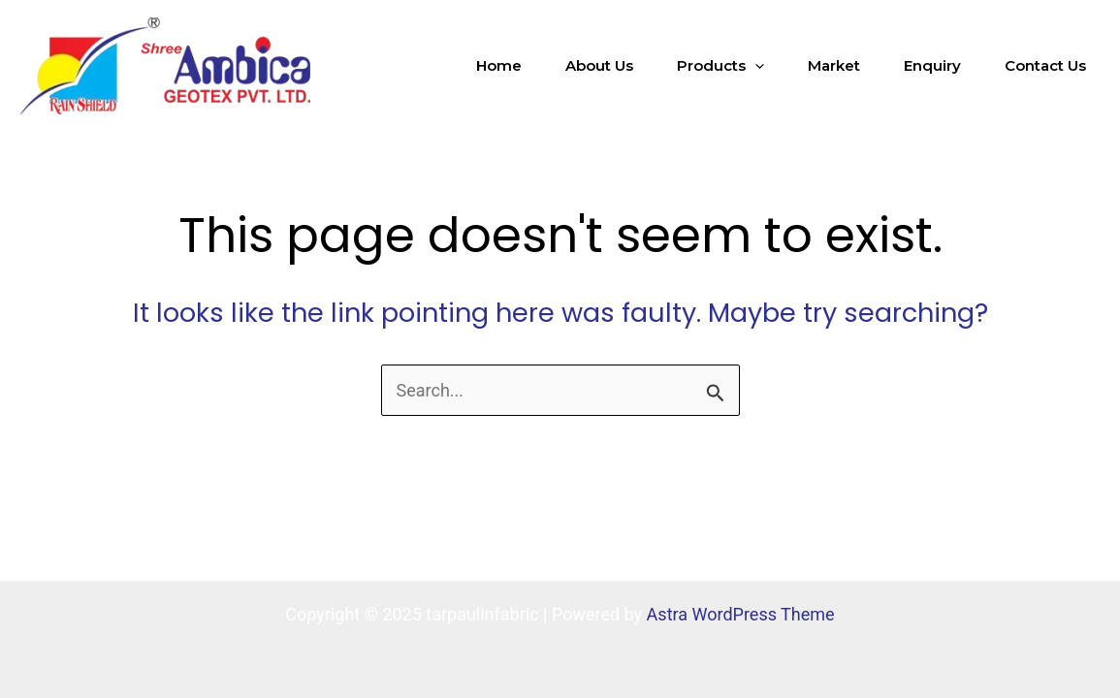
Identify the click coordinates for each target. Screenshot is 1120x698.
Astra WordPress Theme (741, 614)
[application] (755, 65)
